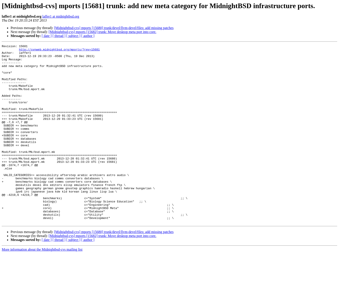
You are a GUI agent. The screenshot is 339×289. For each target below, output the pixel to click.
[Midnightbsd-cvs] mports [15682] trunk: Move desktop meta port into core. (102, 32)
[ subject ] (73, 36)
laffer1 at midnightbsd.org (60, 16)
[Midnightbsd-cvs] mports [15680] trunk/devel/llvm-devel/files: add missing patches (113, 28)
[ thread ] (58, 36)
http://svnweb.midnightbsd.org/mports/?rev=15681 (59, 51)
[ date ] (47, 36)
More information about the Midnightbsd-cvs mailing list (42, 285)
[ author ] (88, 36)
